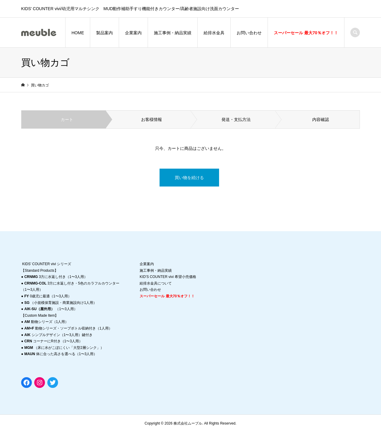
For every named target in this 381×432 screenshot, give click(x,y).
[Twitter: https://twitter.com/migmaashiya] (52, 382)
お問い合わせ (249, 32)
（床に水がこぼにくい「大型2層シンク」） (64, 348)
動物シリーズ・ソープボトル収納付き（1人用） (68, 328)
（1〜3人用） (50, 309)
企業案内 (133, 32)
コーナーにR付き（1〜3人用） (53, 341)
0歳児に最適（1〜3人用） (48, 296)
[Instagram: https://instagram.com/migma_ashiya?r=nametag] (39, 382)
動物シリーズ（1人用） (46, 322)
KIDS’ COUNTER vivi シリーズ (46, 264)
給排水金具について (156, 283)
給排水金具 (214, 32)
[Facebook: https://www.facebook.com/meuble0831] (26, 382)
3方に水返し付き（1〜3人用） (56, 277)
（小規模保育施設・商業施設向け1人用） (60, 303)
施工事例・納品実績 (172, 32)
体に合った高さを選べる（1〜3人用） (60, 354)
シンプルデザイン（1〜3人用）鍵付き (58, 335)
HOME (77, 32)
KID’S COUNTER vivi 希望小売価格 (168, 277)
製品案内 (104, 32)
